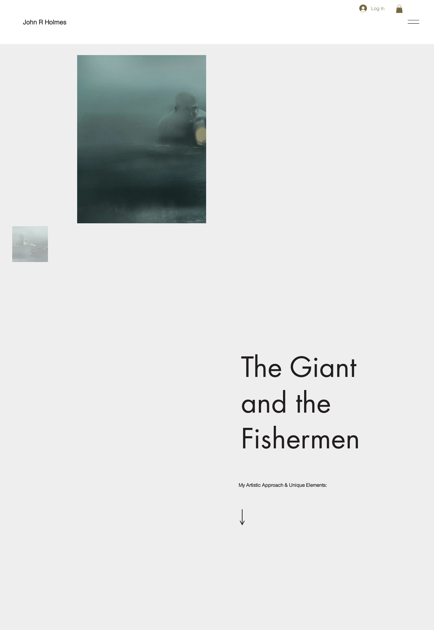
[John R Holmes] (44, 22)
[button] (399, 9)
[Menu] (414, 22)
